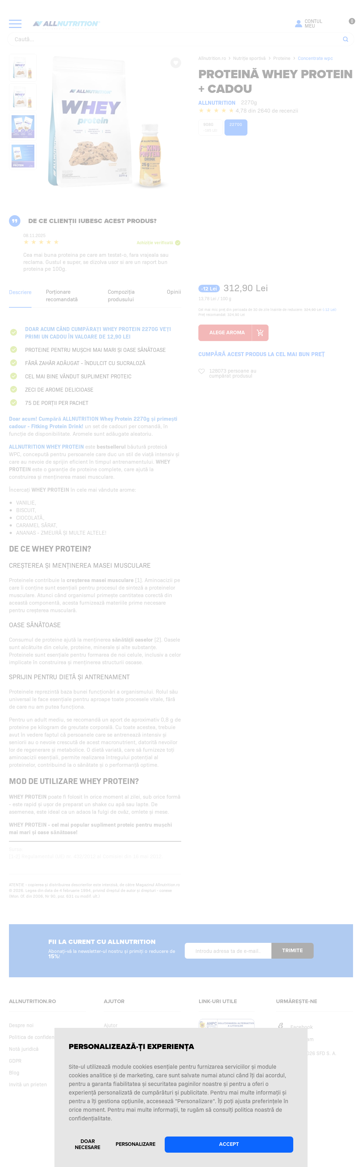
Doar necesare (87, 1144)
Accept (229, 1144)
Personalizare (135, 1144)
